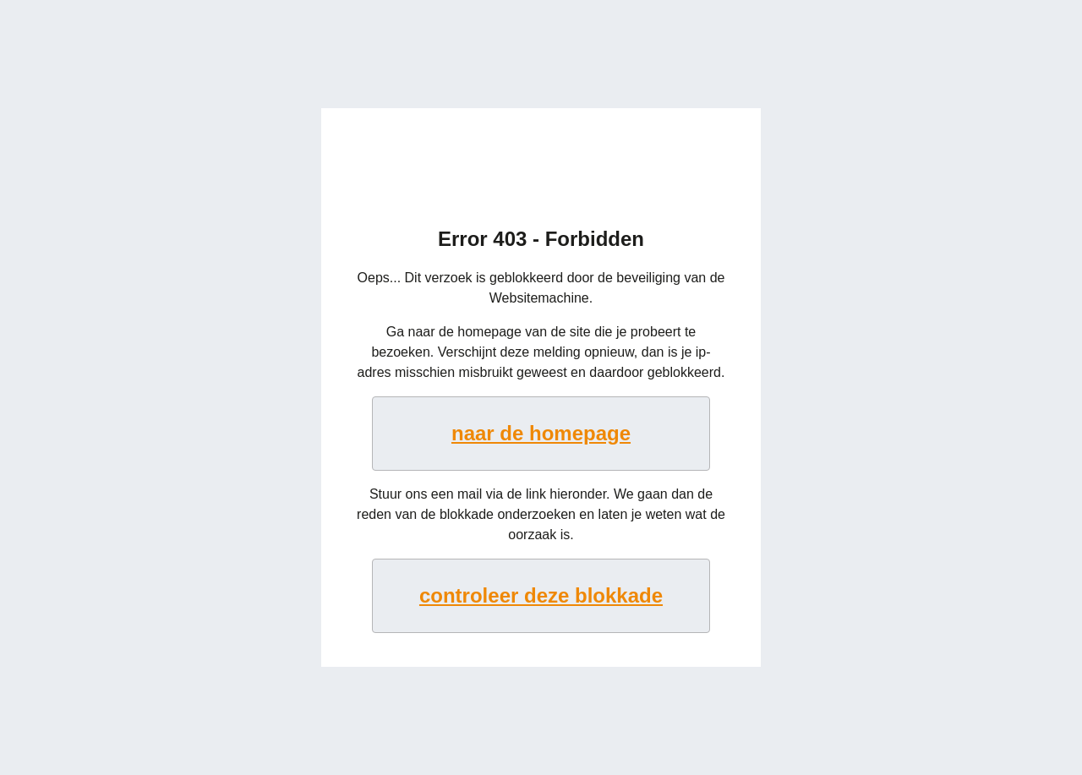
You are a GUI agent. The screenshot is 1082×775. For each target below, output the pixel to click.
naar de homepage (541, 433)
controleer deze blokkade (541, 595)
